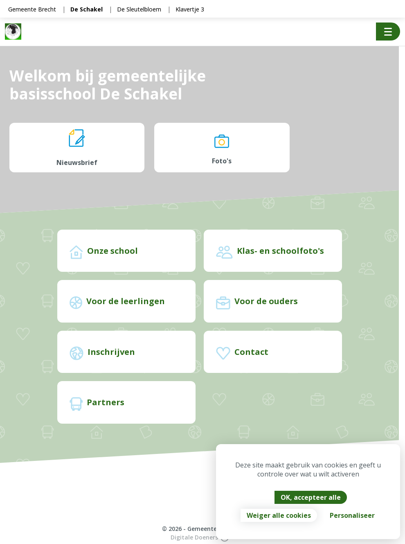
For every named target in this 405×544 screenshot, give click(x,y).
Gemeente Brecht (32, 9)
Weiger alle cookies (279, 515)
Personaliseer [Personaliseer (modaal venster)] (352, 515)
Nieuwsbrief (76, 148)
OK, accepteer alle (311, 497)
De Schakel (86, 9)
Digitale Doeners (200, 537)
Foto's (222, 148)
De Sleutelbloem (139, 9)
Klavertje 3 (190, 9)
